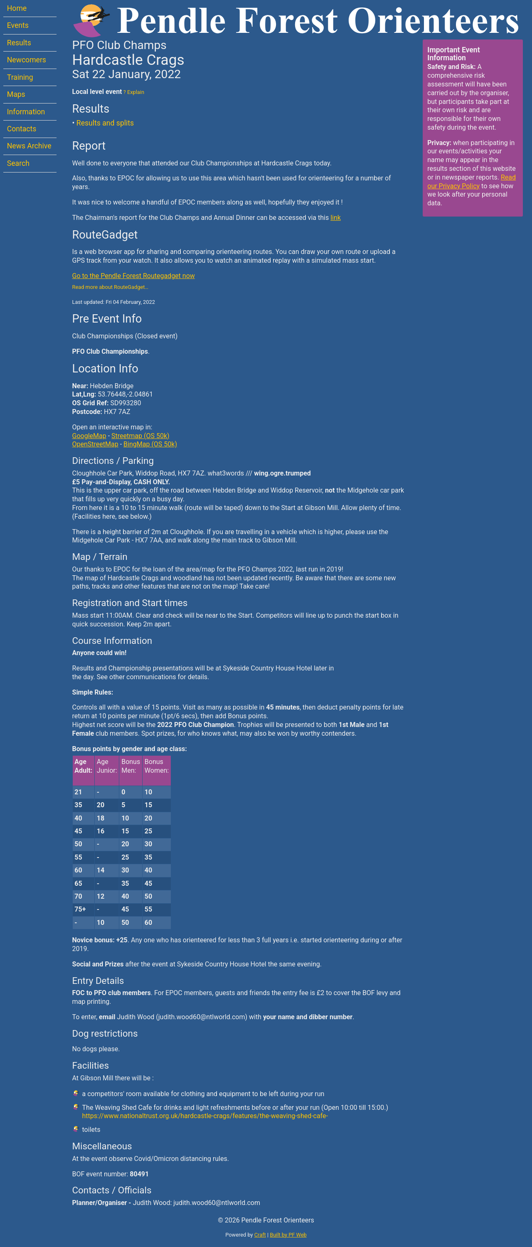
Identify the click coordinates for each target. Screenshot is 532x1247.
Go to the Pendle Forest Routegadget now (133, 276)
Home (17, 8)
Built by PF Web (288, 1235)
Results (19, 43)
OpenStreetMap (95, 444)
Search (18, 163)
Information (26, 112)
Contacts (22, 129)
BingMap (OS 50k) (150, 444)
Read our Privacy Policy (471, 181)
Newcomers (26, 60)
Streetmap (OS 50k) (140, 436)
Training (20, 77)
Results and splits (105, 123)
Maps (16, 94)
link (335, 218)
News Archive (29, 146)
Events (18, 25)
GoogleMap (89, 436)
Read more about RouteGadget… (110, 287)
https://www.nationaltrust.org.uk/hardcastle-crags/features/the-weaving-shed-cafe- (205, 1116)
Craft (260, 1235)
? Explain (133, 92)
